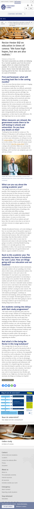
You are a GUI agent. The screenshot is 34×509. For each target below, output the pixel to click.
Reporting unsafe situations (9, 492)
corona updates (8, 140)
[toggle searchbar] (31, 5)
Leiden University (5, 1)
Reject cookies (22, 506)
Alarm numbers (6, 489)
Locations (4, 458)
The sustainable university (9, 475)
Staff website (3, 23)
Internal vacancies (7, 477)
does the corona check (17, 144)
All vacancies (5, 480)
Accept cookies (8, 506)
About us (4, 472)
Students (11, 1)
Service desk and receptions (9, 455)
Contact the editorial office (9, 460)
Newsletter (5, 499)
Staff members (17, 1)
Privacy (4, 463)
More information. (22, 504)
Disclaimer (5, 465)
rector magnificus (8, 380)
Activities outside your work (9, 483)
